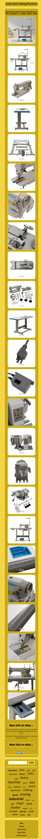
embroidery (12, 770)
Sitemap (21, 826)
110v (33, 800)
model (31, 808)
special (29, 804)
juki (30, 773)
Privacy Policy (21, 832)
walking (27, 790)
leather (16, 807)
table (28, 770)
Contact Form (21, 829)
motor (32, 786)
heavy (24, 777)
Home (21, 823)
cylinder (22, 815)
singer (20, 803)
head (15, 795)
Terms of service (21, 835)
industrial (16, 799)
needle (31, 811)
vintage (28, 800)
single (16, 778)
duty (32, 782)
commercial (13, 774)
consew (22, 774)
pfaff (12, 804)
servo (15, 814)
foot (21, 770)
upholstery (16, 790)
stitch (25, 783)
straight (25, 808)
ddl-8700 (22, 812)
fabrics (24, 787)
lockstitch (17, 787)
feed (33, 770)
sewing (25, 794)
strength (13, 811)
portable (10, 787)
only (28, 815)
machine (14, 782)
